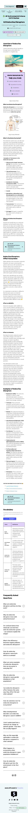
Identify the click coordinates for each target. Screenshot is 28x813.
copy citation (11, 35)
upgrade (19, 6)
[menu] (25, 6)
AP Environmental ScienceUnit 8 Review (14, 17)
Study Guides (14, 805)
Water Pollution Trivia (11, 491)
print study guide (19, 32)
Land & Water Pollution (12, 486)
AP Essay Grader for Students (14, 810)
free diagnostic (10, 6)
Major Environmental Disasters (14, 488)
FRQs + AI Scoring (14, 807)
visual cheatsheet (8, 32)
